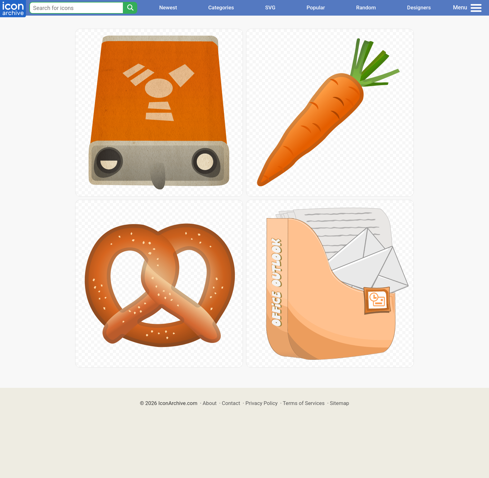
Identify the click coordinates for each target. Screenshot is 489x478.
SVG (270, 7)
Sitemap (339, 403)
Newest (168, 7)
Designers (419, 7)
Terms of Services (304, 403)
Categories (221, 7)
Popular (316, 7)
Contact (231, 403)
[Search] (130, 8)
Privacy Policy (261, 403)
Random (366, 7)
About (210, 403)
